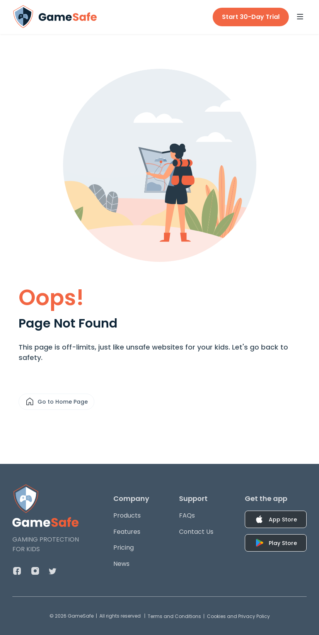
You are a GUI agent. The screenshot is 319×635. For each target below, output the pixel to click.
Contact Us (196, 531)
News (121, 563)
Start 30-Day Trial (251, 16)
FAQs (187, 515)
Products (127, 515)
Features (126, 531)
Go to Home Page (56, 401)
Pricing (123, 547)
